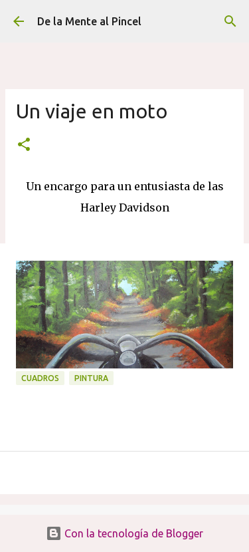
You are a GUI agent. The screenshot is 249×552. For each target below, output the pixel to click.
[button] (24, 145)
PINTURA (91, 378)
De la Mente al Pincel (89, 21)
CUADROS (40, 378)
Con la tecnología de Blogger (124, 533)
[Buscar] (230, 21)
